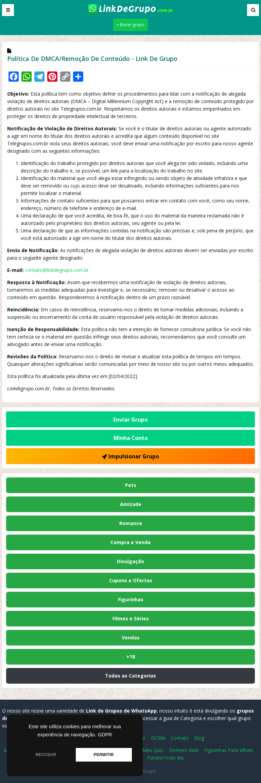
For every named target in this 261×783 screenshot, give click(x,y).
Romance (130, 523)
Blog (199, 738)
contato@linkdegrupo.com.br (57, 270)
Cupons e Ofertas (130, 580)
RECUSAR (46, 754)
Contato (180, 738)
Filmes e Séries (130, 618)
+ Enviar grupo (130, 25)
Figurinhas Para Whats (229, 750)
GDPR (105, 734)
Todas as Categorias (130, 675)
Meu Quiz (152, 750)
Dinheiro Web (184, 750)
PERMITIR (104, 754)
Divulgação (130, 561)
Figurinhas (130, 599)
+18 (130, 656)
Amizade (130, 504)
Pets (130, 485)
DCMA (158, 738)
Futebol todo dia (165, 757)
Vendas (131, 637)
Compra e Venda (130, 542)
